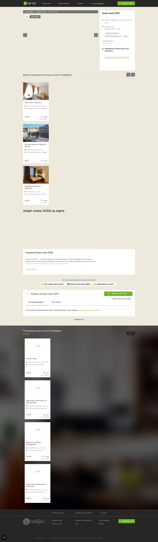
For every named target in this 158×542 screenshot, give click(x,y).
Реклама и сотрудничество (83, 520)
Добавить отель (126, 521)
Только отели (46, 3)
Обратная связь (57, 524)
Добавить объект (125, 3)
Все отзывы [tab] (57, 302)
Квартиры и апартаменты (83, 513)
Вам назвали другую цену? (54, 284)
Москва (101, 524)
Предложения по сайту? (105, 284)
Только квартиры (64, 3)
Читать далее (31, 269)
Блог (76, 524)
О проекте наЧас (57, 520)
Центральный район (41, 12)
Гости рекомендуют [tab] (37, 302)
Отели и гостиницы (58, 513)
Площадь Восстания (112, 29)
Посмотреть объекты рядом (117, 57)
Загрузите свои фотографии (80, 284)
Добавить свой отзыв (117, 293)
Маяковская (109, 26)
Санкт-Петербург (29, 12)
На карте (80, 3)
